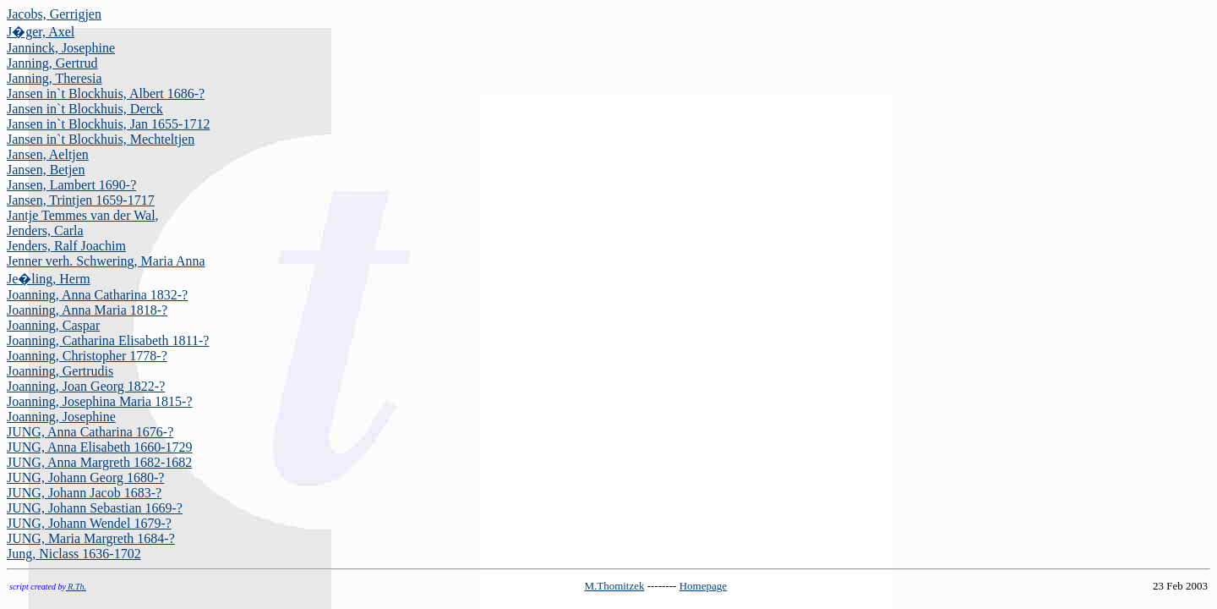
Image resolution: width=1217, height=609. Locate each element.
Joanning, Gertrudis (60, 371)
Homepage (703, 585)
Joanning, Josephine (61, 416)
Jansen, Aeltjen (48, 154)
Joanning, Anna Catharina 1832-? (97, 295)
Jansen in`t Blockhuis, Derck (85, 109)
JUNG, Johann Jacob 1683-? (84, 493)
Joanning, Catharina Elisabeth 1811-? (108, 340)
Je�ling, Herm (48, 279)
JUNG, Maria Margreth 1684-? (91, 538)
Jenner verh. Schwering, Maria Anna (106, 261)
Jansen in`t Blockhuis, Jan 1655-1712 (108, 124)
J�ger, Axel (40, 32)
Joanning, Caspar (53, 325)
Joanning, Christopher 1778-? (87, 355)
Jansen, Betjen (46, 169)
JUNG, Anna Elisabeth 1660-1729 (100, 447)
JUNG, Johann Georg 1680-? (85, 477)
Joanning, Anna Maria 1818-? (87, 310)
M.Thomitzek (614, 585)
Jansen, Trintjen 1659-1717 (81, 200)
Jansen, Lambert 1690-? (71, 185)
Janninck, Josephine (61, 48)
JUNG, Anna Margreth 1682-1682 (99, 462)
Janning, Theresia (54, 78)
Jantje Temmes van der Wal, (83, 215)
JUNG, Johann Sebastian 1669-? (95, 508)
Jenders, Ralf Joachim (66, 246)
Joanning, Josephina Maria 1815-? (100, 401)
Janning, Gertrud (52, 63)
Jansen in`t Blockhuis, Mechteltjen (100, 139)
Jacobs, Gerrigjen (54, 14)
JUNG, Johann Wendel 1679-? (89, 523)
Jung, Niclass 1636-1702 (74, 553)
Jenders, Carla (45, 230)
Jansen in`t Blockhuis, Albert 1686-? (106, 93)
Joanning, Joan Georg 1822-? (86, 386)
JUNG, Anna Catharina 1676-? (90, 432)
